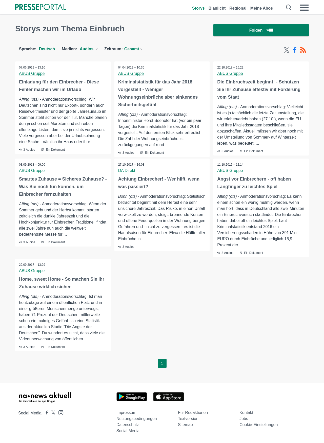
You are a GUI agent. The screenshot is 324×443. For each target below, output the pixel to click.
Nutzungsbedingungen (136, 418)
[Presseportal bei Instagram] (59, 412)
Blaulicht (217, 8)
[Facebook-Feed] (295, 50)
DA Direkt (126, 170)
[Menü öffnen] (304, 7)
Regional (238, 8)
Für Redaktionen (193, 412)
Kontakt (246, 412)
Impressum (126, 412)
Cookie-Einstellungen (258, 425)
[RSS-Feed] (303, 50)
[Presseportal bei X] (51, 413)
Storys (198, 8)
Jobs (243, 418)
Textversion (188, 418)
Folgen (261, 30)
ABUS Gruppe (32, 73)
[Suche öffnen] (289, 7)
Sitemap (185, 425)
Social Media (128, 431)
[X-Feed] (286, 50)
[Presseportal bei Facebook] (45, 413)
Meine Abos (261, 8)
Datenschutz (127, 425)
